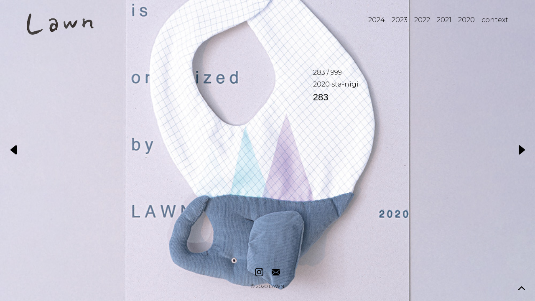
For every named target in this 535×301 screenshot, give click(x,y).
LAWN (276, 286)
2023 (400, 20)
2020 (466, 20)
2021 (444, 20)
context (495, 20)
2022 (422, 20)
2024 (376, 20)
